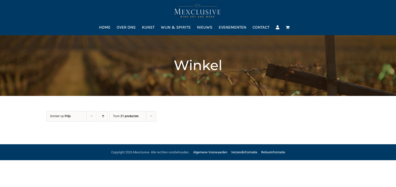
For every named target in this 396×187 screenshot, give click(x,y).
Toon (126, 116)
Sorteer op (60, 116)
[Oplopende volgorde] (103, 116)
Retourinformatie (273, 152)
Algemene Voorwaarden (210, 152)
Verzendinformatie (244, 152)
